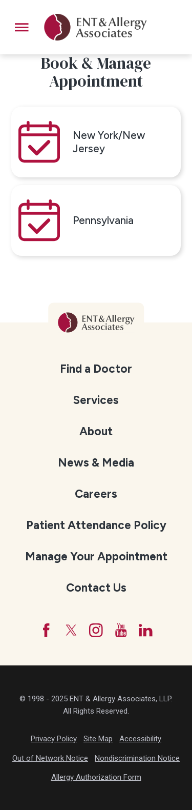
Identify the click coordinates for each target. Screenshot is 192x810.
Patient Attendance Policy (96, 525)
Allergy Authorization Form (96, 777)
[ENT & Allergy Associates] (96, 27)
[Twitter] (71, 630)
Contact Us (96, 588)
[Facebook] (46, 630)
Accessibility (140, 738)
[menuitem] (95, 368)
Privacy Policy (54, 738)
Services (96, 400)
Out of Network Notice (50, 758)
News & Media (96, 463)
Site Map (98, 738)
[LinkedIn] (146, 630)
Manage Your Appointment (96, 556)
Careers (96, 494)
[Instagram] (96, 630)
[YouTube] (121, 630)
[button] (22, 27)
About (96, 431)
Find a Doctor (96, 369)
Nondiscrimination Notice (137, 758)
